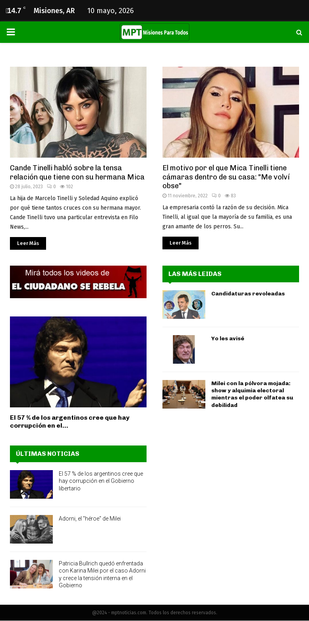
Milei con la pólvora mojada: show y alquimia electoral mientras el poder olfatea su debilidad (252, 394)
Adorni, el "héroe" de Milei (90, 518)
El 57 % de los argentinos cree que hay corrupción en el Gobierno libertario (101, 481)
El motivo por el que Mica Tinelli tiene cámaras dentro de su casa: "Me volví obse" (226, 177)
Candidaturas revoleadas (248, 293)
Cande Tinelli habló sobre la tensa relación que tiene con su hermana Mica (77, 172)
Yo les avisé (227, 338)
